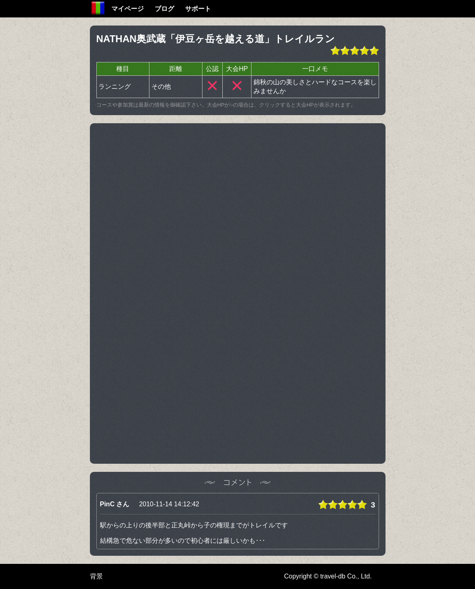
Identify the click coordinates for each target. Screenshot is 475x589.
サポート (198, 8)
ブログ (164, 8)
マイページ (127, 8)
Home (98, 8)
